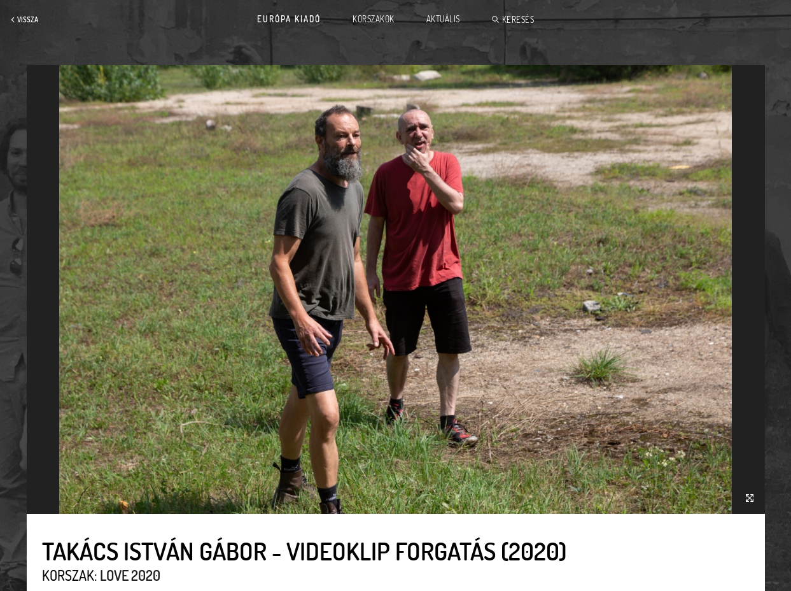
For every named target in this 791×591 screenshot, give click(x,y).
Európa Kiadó (289, 19)
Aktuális (443, 19)
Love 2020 (130, 575)
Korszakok (374, 19)
